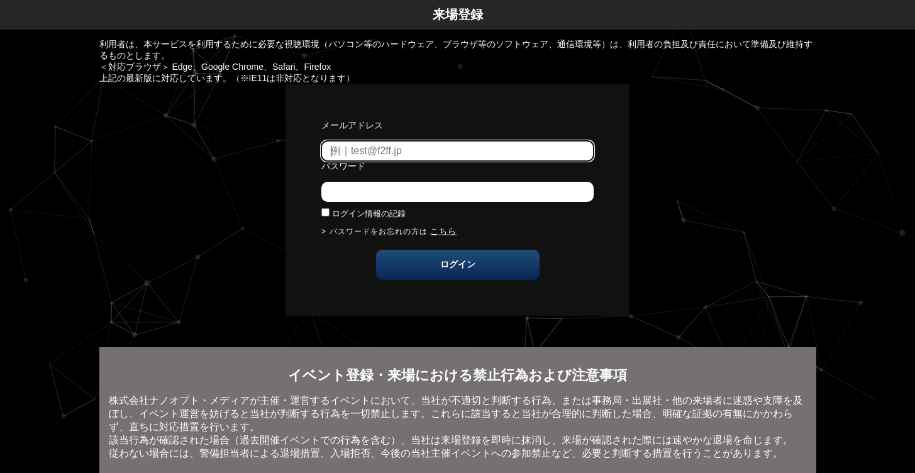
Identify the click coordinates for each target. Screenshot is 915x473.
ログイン (457, 264)
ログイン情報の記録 (369, 213)
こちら (443, 231)
